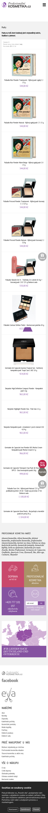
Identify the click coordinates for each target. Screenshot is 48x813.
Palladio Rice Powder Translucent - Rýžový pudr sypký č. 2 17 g (24, 70)
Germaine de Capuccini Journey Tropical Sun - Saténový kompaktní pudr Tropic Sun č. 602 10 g (24, 357)
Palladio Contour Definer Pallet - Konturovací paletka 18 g (24, 313)
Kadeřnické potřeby (8, 721)
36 (15, 46)
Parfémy (4, 730)
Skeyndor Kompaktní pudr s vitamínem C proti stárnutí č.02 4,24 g (24, 428)
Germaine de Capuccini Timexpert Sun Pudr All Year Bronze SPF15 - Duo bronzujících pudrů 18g (24, 469)
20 (10, 46)
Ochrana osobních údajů (10, 776)
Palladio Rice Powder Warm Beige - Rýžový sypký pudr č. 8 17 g (24, 153)
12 (13, 46)
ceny (21, 44)
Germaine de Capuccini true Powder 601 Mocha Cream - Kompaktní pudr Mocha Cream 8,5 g (24, 449)
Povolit (36, 809)
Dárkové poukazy (7, 733)
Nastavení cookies (8, 779)
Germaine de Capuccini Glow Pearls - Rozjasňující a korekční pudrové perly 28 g (24, 513)
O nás (4, 768)
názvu (9, 44)
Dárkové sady (6, 736)
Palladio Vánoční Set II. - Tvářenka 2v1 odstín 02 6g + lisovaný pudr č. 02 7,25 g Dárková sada (24, 271)
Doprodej (5, 718)
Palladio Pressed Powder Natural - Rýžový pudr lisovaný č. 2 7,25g (24, 232)
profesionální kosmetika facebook (10, 680)
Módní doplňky (6, 727)
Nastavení (13, 809)
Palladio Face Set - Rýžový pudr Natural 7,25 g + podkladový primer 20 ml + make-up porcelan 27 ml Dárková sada (24, 491)
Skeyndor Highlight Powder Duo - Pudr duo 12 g (24, 409)
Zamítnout (25, 809)
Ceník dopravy (6, 770)
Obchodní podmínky (8, 773)
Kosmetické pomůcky (9, 724)
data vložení (15, 44)
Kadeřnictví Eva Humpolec (8, 695)
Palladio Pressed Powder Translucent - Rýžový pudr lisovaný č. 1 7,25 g (24, 193)
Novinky (4, 715)
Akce (3, 713)
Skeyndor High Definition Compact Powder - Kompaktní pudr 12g (24, 390)
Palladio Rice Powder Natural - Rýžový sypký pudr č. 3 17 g (24, 112)
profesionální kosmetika (16, 673)
